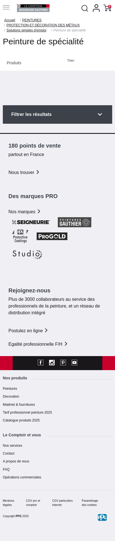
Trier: (71, 61)
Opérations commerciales (22, 477)
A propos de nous (16, 461)
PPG (19, 516)
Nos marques (24, 211)
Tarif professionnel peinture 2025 (27, 412)
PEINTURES (32, 20)
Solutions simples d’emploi (26, 30)
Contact (8, 453)
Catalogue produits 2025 (21, 420)
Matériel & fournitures (19, 405)
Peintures (10, 389)
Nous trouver (24, 172)
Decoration (11, 396)
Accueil (9, 20)
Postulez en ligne (28, 330)
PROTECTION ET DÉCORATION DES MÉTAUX (43, 25)
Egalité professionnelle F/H (38, 344)
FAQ (6, 469)
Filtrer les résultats (31, 114)
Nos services (12, 446)
